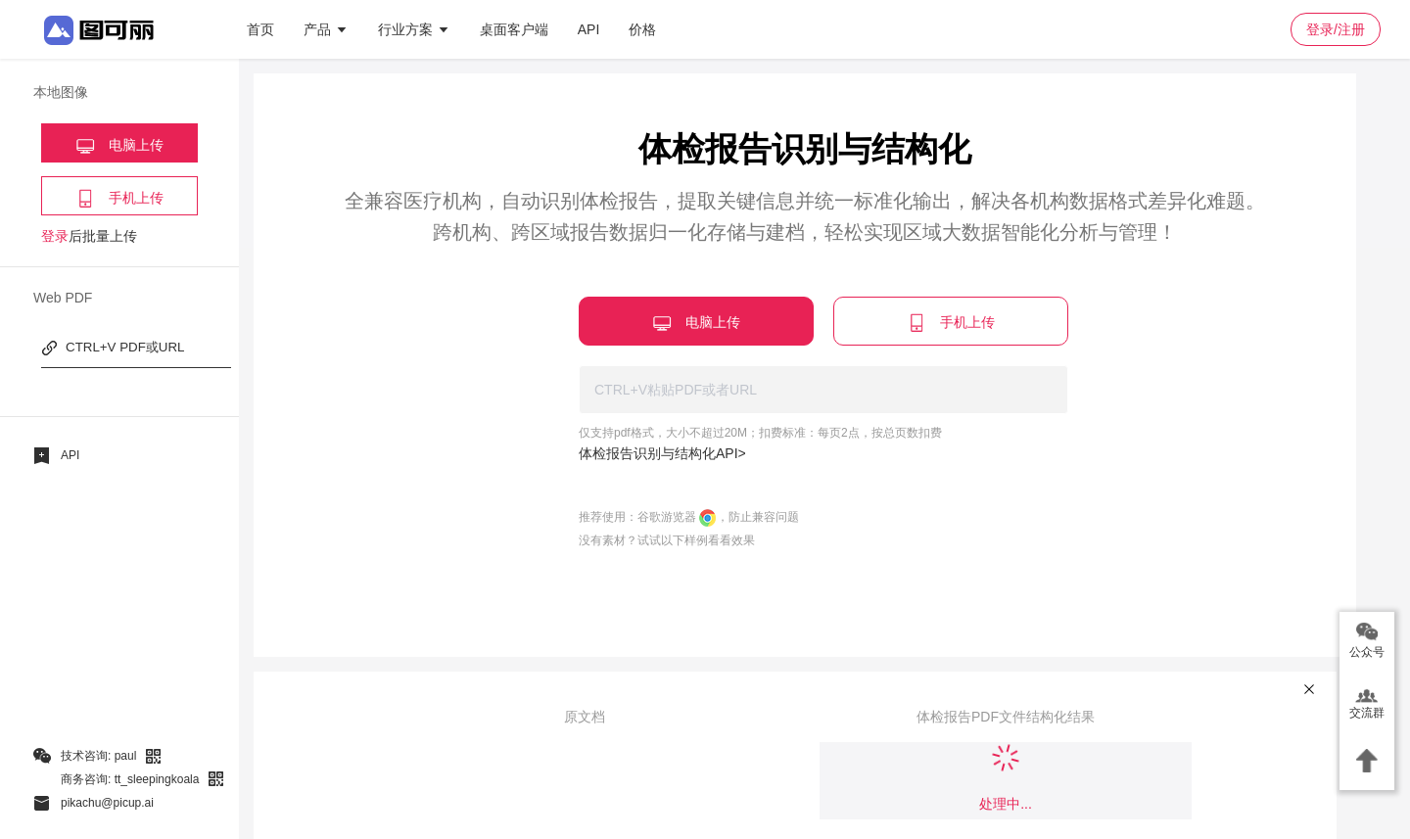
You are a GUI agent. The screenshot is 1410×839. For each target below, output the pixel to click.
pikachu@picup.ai (107, 803)
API (589, 29)
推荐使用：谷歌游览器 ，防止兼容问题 (689, 517)
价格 (642, 29)
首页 (260, 29)
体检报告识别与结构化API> (662, 453)
